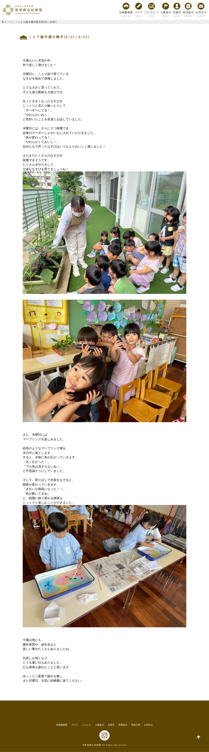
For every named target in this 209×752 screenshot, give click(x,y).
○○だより (122, 12)
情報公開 (135, 724)
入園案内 (143, 12)
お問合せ (198, 12)
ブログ (103, 12)
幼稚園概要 (84, 12)
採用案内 (178, 12)
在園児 (161, 12)
